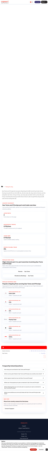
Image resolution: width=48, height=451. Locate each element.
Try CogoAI (37, 2)
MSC (10, 328)
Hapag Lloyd (12, 319)
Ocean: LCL (24, 436)
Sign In (44, 2)
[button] (3, 187)
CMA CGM (12, 293)
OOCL (10, 337)
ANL (10, 302)
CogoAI (24, 426)
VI (31, 2)
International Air (24, 438)
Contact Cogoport (9, 408)
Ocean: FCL (24, 434)
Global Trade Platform (24, 428)
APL (10, 311)
